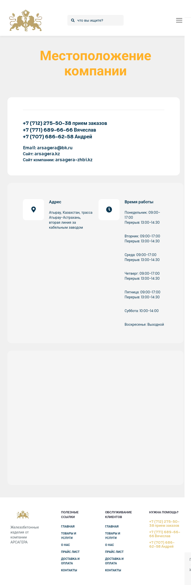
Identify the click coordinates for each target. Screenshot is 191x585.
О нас (65, 545)
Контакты (69, 570)
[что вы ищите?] (95, 20)
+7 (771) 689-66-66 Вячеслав (164, 534)
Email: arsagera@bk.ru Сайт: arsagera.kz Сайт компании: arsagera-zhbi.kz (58, 153)
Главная (68, 526)
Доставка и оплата (70, 561)
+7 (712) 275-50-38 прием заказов (164, 523)
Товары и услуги (68, 535)
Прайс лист (70, 552)
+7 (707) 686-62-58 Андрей (162, 544)
